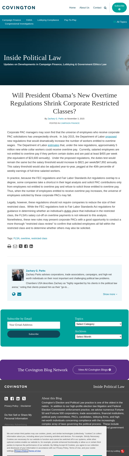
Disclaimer (26, 406)
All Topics (120, 22)
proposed (111, 136)
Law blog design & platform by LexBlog (106, 451)
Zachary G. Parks (56, 118)
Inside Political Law (32, 57)
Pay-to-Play (70, 20)
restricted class (39, 238)
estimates (53, 145)
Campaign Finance (11, 20)
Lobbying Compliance (48, 20)
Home (72, 7)
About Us (84, 7)
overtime (25, 238)
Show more (110, 294)
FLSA (16, 238)
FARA (29, 20)
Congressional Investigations (19, 23)
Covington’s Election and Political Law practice (68, 402)
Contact (97, 7)
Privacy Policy (11, 406)
